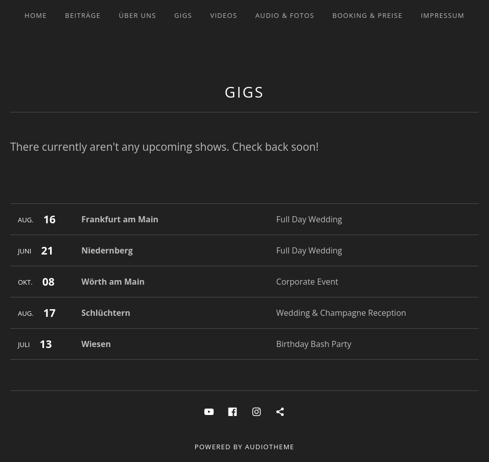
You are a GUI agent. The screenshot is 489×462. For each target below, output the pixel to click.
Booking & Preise (367, 15)
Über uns (137, 15)
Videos (223, 15)
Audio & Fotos (284, 15)
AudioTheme (269, 446)
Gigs (183, 15)
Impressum (442, 15)
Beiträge (83, 15)
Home (36, 15)
